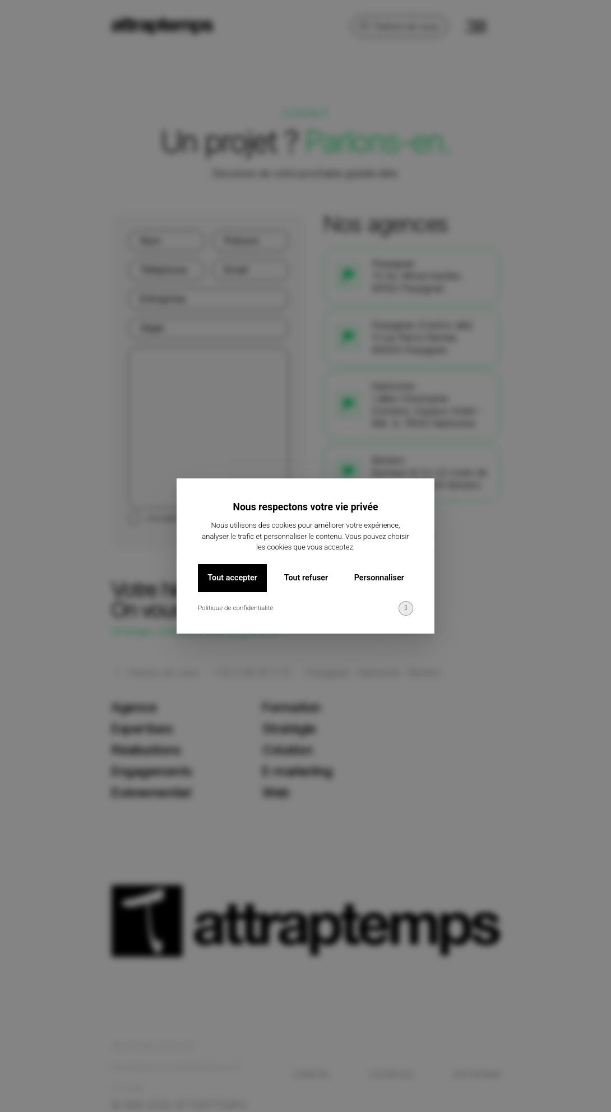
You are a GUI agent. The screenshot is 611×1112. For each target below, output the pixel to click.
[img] (406, 608)
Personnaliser (379, 578)
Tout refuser (306, 578)
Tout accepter (232, 578)
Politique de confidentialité (235, 608)
